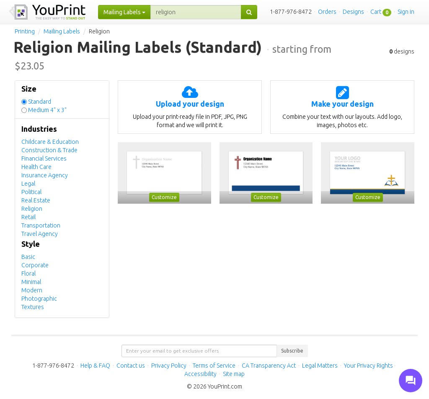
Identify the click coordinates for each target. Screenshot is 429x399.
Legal (28, 183)
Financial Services (44, 158)
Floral (28, 273)
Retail (28, 217)
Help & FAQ (95, 365)
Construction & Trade (49, 150)
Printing (25, 31)
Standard (39, 101)
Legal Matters (320, 365)
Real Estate (35, 200)
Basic (28, 256)
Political (31, 192)
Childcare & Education (50, 141)
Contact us (130, 365)
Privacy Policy (168, 365)
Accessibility (200, 374)
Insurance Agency (44, 175)
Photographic (39, 298)
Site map (234, 374)
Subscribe (292, 350)
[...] (195, 12)
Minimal (31, 282)
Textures (32, 307)
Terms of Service (214, 365)
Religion (31, 208)
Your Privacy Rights (368, 365)
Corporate (35, 265)
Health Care (36, 167)
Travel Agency (39, 233)
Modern (31, 290)
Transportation (40, 225)
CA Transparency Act (269, 365)
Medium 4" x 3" (47, 110)
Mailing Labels (62, 31)
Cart (375, 11)
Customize (164, 197)
